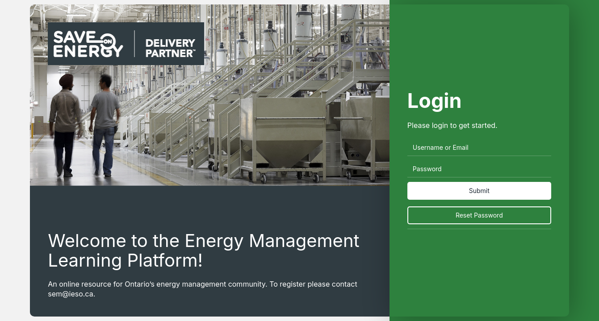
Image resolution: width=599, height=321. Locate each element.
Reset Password (479, 215)
